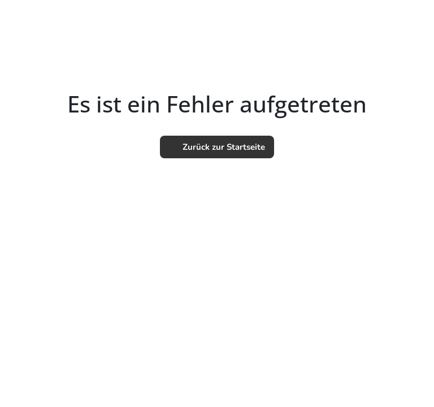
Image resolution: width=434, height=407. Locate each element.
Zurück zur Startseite (217, 147)
